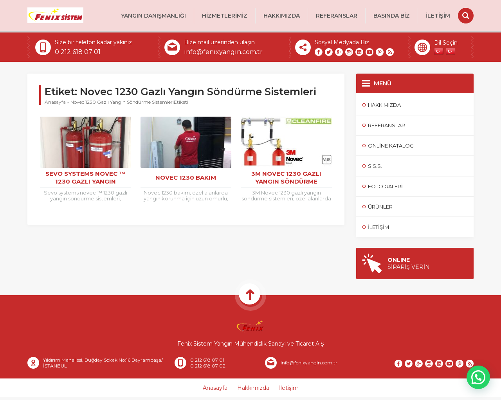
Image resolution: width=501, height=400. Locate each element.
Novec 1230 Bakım (185, 178)
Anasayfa (55, 103)
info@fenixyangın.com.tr (223, 53)
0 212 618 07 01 (78, 53)
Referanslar (336, 15)
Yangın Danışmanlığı (153, 15)
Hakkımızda (281, 15)
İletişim (438, 15)
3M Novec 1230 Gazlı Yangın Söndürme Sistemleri (286, 182)
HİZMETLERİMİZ (224, 15)
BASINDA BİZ (391, 15)
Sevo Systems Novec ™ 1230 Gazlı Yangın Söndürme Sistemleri (85, 182)
